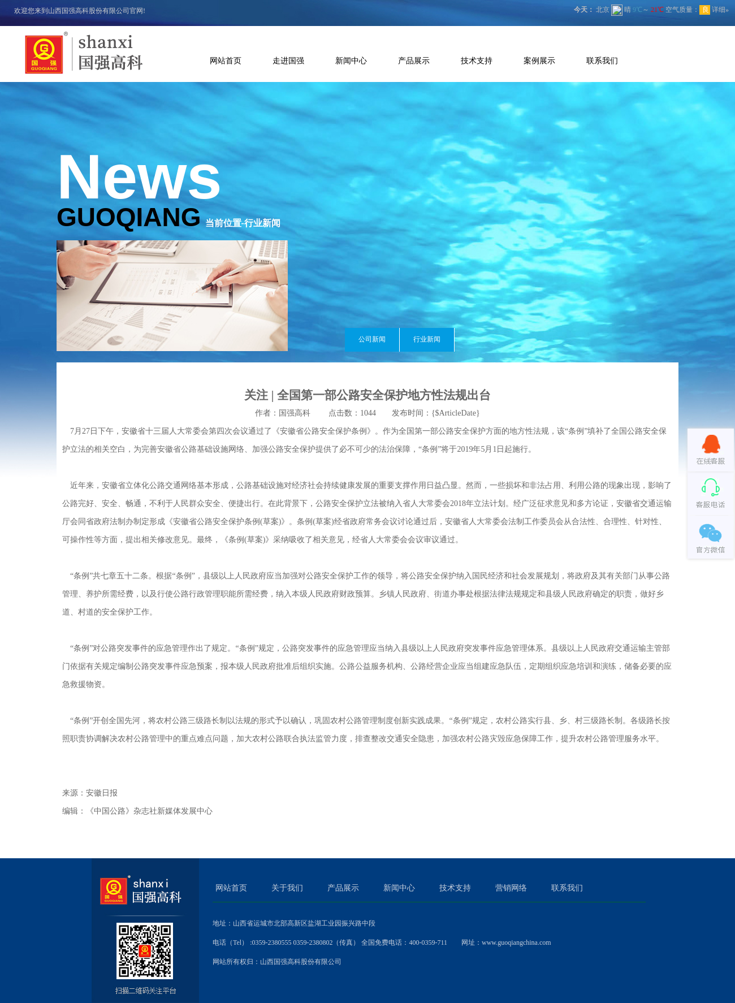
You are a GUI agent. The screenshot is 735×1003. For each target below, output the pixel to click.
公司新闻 (372, 339)
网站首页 (225, 60)
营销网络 (511, 888)
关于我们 (287, 888)
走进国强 (288, 60)
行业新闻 (426, 339)
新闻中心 (351, 60)
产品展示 (414, 60)
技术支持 (476, 60)
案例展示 (539, 60)
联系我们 (602, 60)
